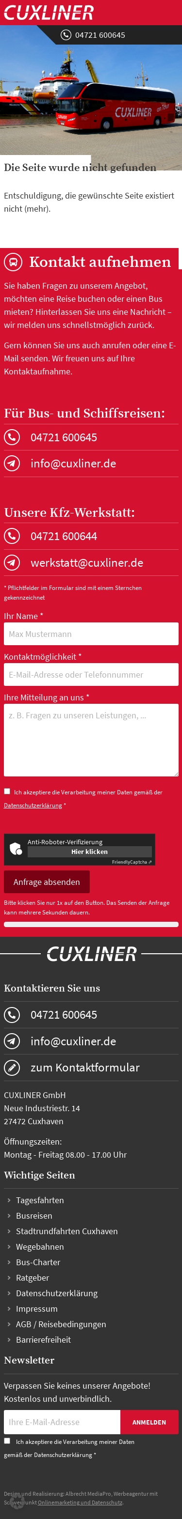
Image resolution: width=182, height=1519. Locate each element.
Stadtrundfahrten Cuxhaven (67, 1231)
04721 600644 (64, 535)
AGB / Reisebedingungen (61, 1324)
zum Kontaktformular (85, 1067)
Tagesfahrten (40, 1200)
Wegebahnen (40, 1246)
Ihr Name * (91, 627)
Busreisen (34, 1215)
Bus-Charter (38, 1262)
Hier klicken (89, 851)
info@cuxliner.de (73, 463)
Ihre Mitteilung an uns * (91, 736)
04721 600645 (100, 34)
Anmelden (149, 1422)
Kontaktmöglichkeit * (91, 668)
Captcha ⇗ (132, 862)
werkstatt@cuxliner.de (87, 562)
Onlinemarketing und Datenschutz (80, 1502)
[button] (17, 1501)
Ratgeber (32, 1277)
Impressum (37, 1308)
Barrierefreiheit (43, 1339)
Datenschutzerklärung (33, 805)
